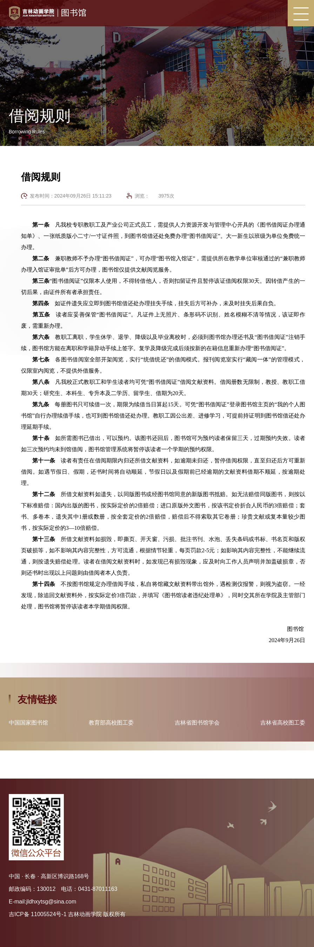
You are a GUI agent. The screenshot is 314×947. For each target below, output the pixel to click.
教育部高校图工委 (111, 723)
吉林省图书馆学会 (197, 723)
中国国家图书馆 (28, 723)
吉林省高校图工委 (282, 723)
